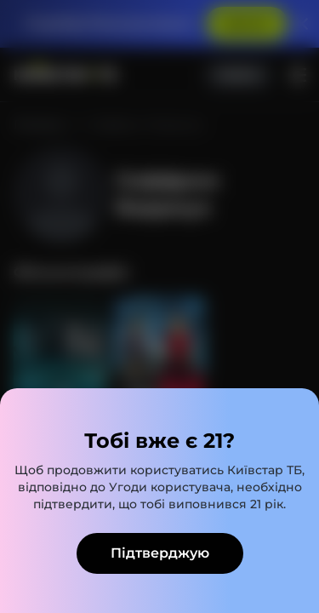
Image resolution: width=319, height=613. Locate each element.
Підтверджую (160, 553)
